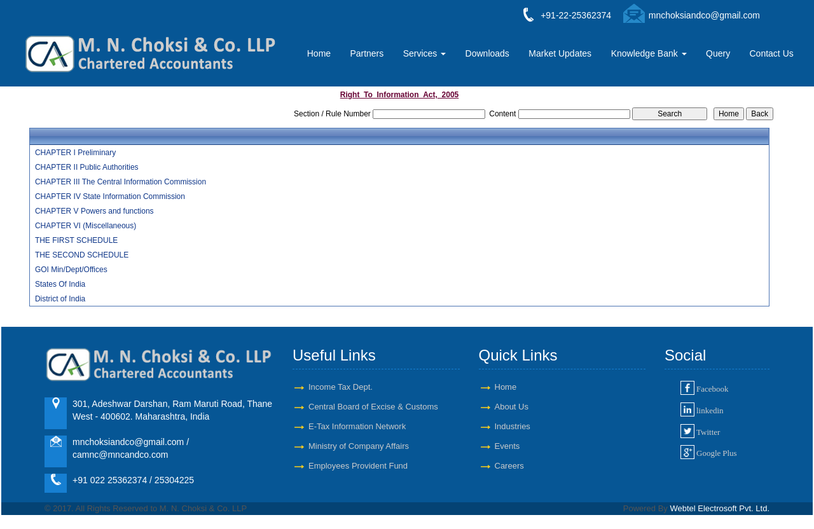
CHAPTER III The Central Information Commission (120, 181)
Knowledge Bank (649, 53)
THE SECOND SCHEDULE (81, 255)
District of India (60, 298)
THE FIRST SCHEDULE (76, 240)
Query (718, 53)
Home (319, 53)
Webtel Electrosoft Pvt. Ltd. (719, 508)
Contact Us (772, 53)
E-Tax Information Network (357, 426)
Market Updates (559, 53)
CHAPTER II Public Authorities (87, 167)
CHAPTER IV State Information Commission (110, 196)
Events (507, 446)
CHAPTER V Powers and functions (94, 211)
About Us (511, 406)
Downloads (487, 53)
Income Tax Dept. (340, 387)
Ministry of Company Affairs (358, 446)
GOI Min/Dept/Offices (71, 269)
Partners (366, 53)
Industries (512, 426)
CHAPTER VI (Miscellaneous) (85, 225)
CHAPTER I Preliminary (75, 152)
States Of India (60, 284)
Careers (509, 466)
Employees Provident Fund (358, 466)
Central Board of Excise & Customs (373, 406)
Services (424, 53)
